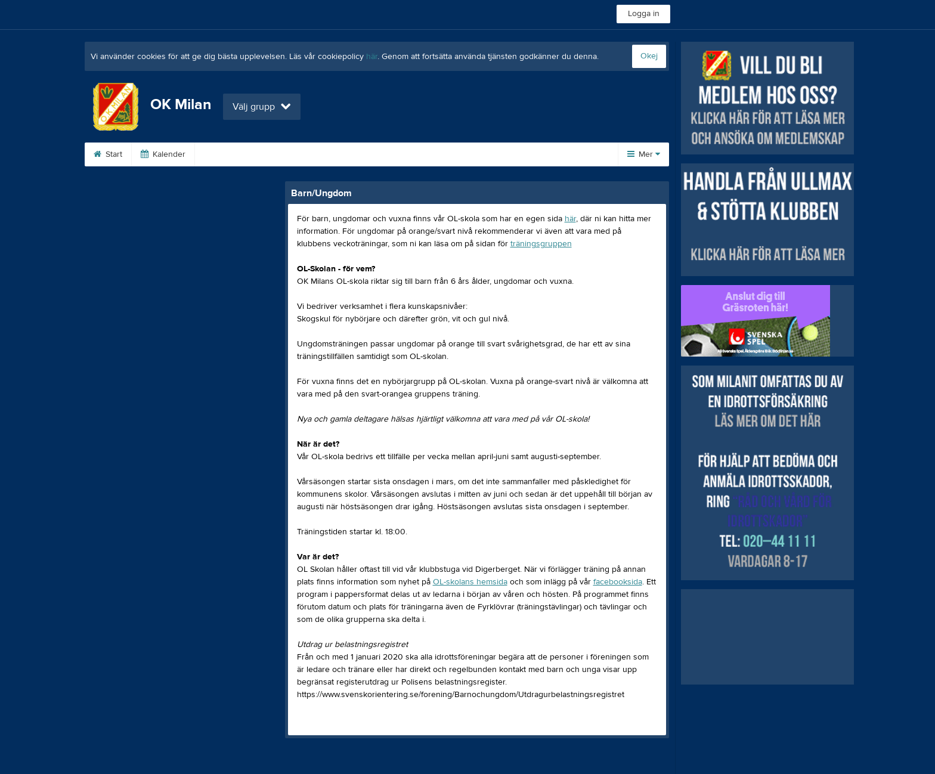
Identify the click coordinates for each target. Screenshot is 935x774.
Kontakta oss (535, 154)
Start (108, 154)
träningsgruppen (541, 244)
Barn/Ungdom (457, 154)
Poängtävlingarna (370, 154)
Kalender (163, 154)
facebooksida (617, 582)
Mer (643, 154)
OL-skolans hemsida (470, 582)
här (371, 56)
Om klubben (232, 154)
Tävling (296, 154)
